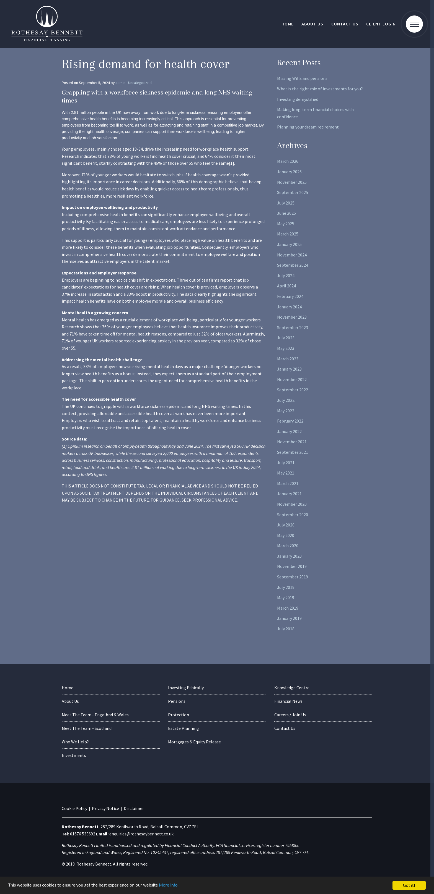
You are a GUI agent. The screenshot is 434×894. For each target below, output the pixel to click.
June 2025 (286, 213)
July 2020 (285, 525)
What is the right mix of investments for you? (320, 88)
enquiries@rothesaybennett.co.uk (141, 834)
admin (120, 82)
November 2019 (292, 566)
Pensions (176, 701)
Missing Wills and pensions (302, 78)
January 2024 (289, 307)
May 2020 (285, 535)
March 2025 (287, 234)
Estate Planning (183, 728)
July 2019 (285, 587)
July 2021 (285, 462)
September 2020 (292, 514)
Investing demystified (297, 99)
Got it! (409, 885)
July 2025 (285, 203)
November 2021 (292, 441)
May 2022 (285, 410)
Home (287, 24)
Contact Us (344, 24)
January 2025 (289, 244)
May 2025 (285, 223)
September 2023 (292, 327)
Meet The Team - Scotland (87, 728)
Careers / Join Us (290, 714)
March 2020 (287, 545)
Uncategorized (140, 82)
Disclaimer (134, 808)
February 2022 (290, 421)
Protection (178, 714)
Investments (74, 755)
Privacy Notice (105, 808)
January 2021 (289, 493)
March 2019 (287, 608)
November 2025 (292, 182)
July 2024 (285, 275)
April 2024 (286, 286)
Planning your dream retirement (308, 127)
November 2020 (292, 504)
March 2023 (287, 358)
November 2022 (292, 379)
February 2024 (290, 296)
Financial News (288, 701)
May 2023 (285, 348)
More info (170, 885)
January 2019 (289, 618)
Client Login (381, 24)
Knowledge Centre (291, 687)
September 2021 (292, 452)
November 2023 (292, 317)
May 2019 (285, 597)
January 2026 (289, 171)
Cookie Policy (74, 808)
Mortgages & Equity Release (194, 741)
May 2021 (285, 473)
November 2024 (292, 255)
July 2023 (285, 337)
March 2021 (287, 483)
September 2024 (292, 265)
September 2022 (292, 389)
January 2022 (289, 431)
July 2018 (285, 628)
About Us (312, 24)
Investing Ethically (186, 687)
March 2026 (287, 161)
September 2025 (292, 192)
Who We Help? (75, 741)
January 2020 (289, 556)
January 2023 (289, 369)
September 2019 (292, 577)
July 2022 (285, 400)
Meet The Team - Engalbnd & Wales (95, 714)
